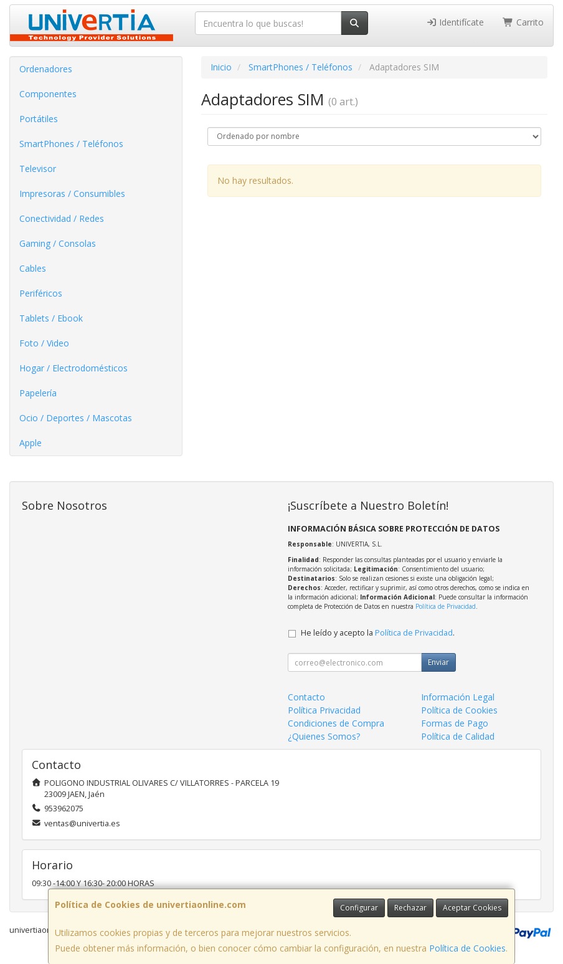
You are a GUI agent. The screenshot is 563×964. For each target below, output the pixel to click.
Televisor (37, 168)
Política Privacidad (324, 710)
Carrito (523, 22)
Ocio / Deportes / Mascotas (75, 418)
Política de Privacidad (445, 606)
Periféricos (40, 293)
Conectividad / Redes (61, 218)
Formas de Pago (454, 723)
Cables (32, 268)
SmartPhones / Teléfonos (71, 144)
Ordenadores (45, 69)
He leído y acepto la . (378, 633)
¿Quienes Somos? (324, 736)
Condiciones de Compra (336, 723)
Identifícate (455, 22)
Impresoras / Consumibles (72, 193)
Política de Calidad (457, 736)
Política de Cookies (467, 948)
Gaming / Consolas (57, 243)
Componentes (48, 94)
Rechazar (410, 907)
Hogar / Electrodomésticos (73, 368)
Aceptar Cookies (472, 907)
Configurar (359, 907)
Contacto (306, 697)
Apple (30, 443)
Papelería (38, 393)
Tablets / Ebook (51, 318)
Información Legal (457, 697)
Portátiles (38, 119)
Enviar (438, 662)
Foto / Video (44, 343)
